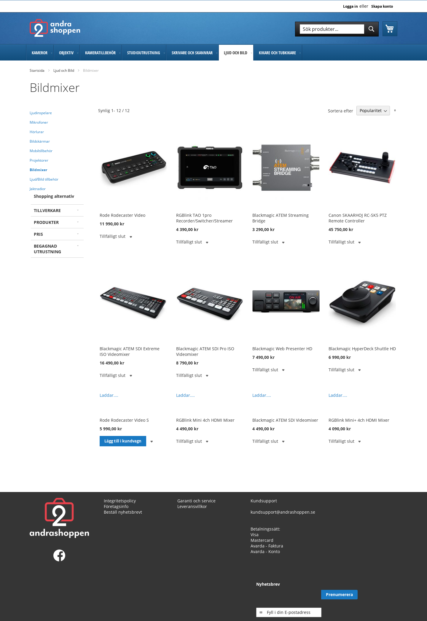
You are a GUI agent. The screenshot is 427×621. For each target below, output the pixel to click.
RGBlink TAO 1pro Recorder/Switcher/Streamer (204, 218)
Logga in (350, 6)
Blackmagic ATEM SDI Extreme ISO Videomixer (130, 351)
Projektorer (39, 160)
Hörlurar (37, 131)
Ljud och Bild (63, 70)
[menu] (213, 52)
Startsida (37, 70)
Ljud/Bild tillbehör (44, 179)
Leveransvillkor (192, 506)
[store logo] (55, 28)
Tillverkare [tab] (47, 210)
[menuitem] (39, 52)
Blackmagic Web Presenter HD (282, 348)
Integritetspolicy (120, 501)
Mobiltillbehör (41, 150)
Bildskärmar (40, 141)
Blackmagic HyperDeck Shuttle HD (362, 348)
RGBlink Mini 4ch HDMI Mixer (205, 420)
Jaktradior (38, 188)
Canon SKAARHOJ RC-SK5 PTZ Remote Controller (358, 218)
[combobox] (337, 29)
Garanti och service (196, 501)
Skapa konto (382, 6)
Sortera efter (340, 110)
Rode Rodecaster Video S (124, 420)
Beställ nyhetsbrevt (123, 512)
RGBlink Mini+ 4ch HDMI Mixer (359, 420)
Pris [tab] (38, 234)
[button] (130, 236)
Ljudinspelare (41, 112)
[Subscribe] (379, 594)
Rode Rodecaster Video (122, 215)
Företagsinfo (116, 506)
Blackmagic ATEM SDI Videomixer (285, 420)
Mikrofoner (39, 122)
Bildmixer (38, 169)
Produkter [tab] (46, 222)
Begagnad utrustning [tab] (47, 248)
